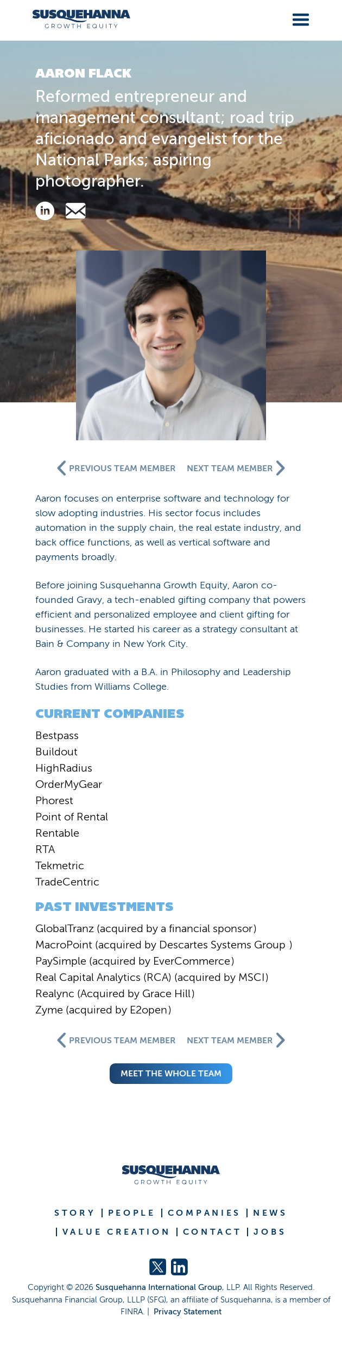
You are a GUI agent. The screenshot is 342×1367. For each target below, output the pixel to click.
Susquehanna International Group (159, 1287)
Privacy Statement (187, 1312)
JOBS (270, 1232)
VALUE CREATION (116, 1232)
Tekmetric (59, 865)
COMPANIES (204, 1213)
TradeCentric (67, 881)
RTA (45, 849)
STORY (75, 1213)
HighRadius (63, 767)
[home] (77, 19)
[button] (298, 18)
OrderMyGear (68, 784)
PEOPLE (132, 1213)
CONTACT (212, 1232)
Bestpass (57, 735)
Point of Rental (71, 816)
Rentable (57, 832)
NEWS (270, 1213)
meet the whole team (171, 1073)
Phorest (54, 800)
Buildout (56, 751)
